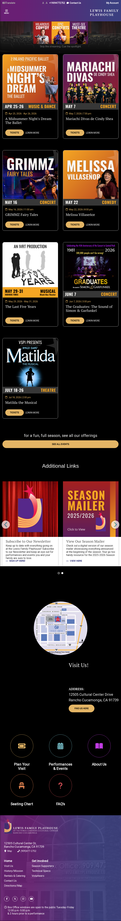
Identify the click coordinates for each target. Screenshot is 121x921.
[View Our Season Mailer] (90, 523)
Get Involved (40, 861)
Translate (10, 3)
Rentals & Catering (14, 875)
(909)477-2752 (26, 852)
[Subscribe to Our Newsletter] (30, 523)
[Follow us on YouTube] (30, 899)
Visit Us (8, 866)
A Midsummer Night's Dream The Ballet (28, 120)
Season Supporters (43, 866)
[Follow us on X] (15, 899)
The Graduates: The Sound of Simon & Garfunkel (89, 308)
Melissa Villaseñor (80, 214)
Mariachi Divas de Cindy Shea (89, 118)
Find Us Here (81, 708)
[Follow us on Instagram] (23, 899)
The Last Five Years (20, 306)
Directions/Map (13, 885)
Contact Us (75, 3)
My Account (112, 3)
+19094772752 (57, 3)
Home (8, 861)
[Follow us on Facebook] (7, 899)
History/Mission (13, 870)
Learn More (32, 132)
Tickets (14, 132)
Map (8, 852)
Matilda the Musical (21, 402)
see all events (60, 444)
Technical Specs (41, 870)
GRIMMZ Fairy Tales (21, 214)
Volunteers (38, 875)
